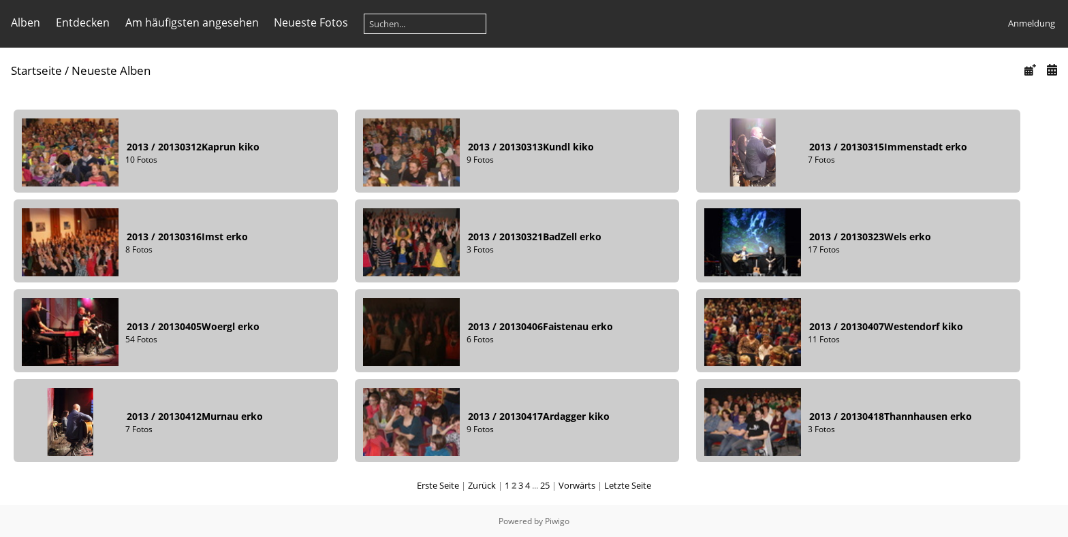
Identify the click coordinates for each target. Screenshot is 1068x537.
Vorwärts (577, 485)
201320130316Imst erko (187, 236)
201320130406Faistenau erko (540, 326)
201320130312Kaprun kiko (193, 146)
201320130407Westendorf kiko (886, 326)
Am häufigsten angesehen (192, 22)
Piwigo (557, 521)
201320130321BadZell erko (534, 236)
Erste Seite (438, 485)
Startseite (36, 70)
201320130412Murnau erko (195, 416)
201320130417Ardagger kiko (539, 416)
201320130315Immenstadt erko (888, 146)
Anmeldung (1031, 23)
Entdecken (83, 22)
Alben (25, 22)
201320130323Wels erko (870, 236)
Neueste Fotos (311, 22)
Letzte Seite (627, 485)
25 (545, 485)
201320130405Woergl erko (193, 326)
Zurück (482, 485)
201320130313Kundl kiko (531, 146)
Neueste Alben (111, 70)
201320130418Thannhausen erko (890, 416)
